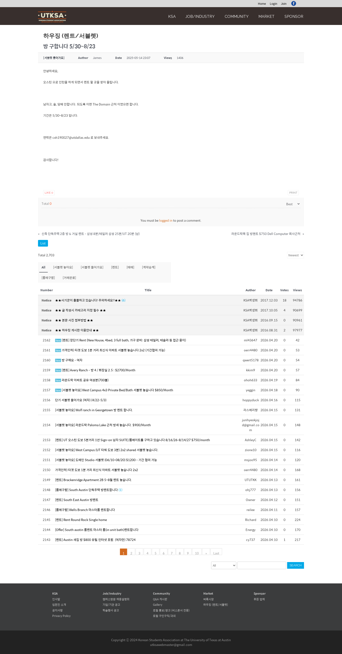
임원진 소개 (59, 604)
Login (273, 3)
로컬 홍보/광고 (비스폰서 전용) (171, 610)
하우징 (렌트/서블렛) (215, 604)
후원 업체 (259, 599)
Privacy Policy (61, 616)
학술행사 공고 (111, 610)
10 (197, 553)
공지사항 (57, 610)
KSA (172, 16)
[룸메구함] (48, 277)
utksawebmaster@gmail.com (171, 644)
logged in (165, 220)
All (43, 267)
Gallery (157, 604)
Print (293, 192)
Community (237, 16)
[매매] (130, 267)
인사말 (56, 599)
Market (266, 16)
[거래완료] (69, 277)
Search (296, 565)
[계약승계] (148, 267)
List (43, 243)
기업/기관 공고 (111, 604)
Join (283, 3)
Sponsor (294, 16)
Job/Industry (200, 16)
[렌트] (115, 267)
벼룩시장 (208, 599)
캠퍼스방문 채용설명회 (116, 599)
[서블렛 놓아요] (63, 267)
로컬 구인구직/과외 (164, 616)
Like (49, 192)
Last (216, 553)
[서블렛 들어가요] (92, 267)
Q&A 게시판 (160, 599)
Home (262, 3)
